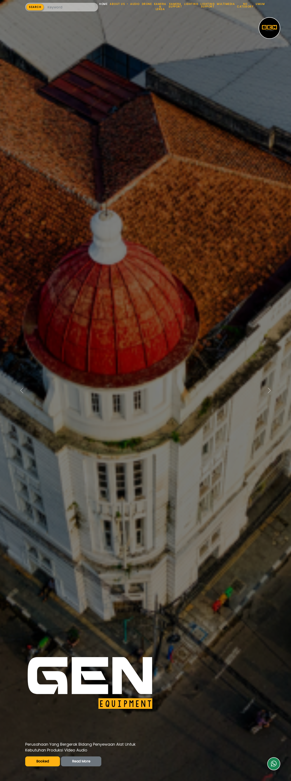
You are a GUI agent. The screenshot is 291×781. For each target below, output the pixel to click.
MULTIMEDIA (226, 4)
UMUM (260, 4)
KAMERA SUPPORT (175, 5)
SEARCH (35, 7)
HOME (103, 4)
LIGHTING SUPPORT (207, 5)
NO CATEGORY (245, 5)
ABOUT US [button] (118, 4)
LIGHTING (191, 4)
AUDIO (135, 4)
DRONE (147, 4)
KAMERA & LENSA (160, 6)
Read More (81, 761)
